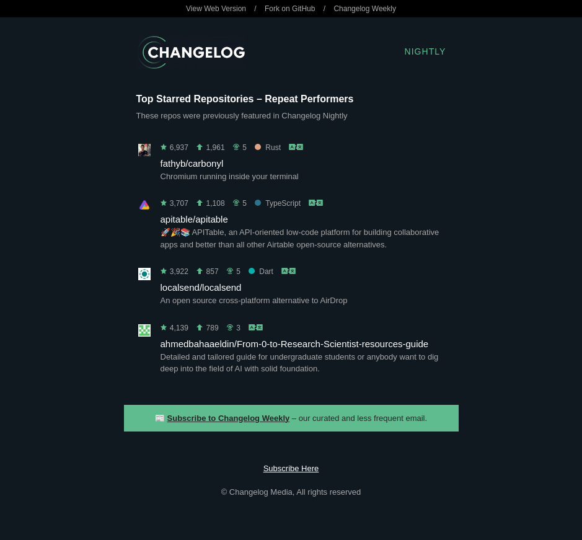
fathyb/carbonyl (192, 163)
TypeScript (278, 203)
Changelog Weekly (364, 8)
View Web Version (216, 8)
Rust (268, 147)
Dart (261, 271)
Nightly (425, 51)
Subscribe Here (291, 468)
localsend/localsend (201, 287)
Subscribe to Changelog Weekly (228, 418)
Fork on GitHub (290, 8)
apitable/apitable (194, 219)
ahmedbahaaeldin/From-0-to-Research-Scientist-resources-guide (295, 344)
